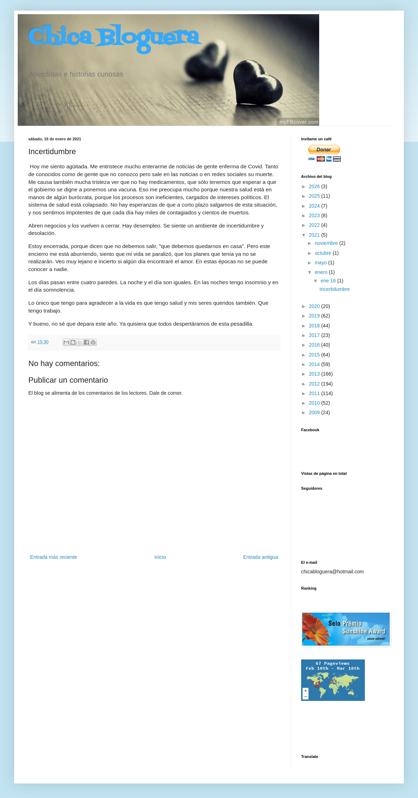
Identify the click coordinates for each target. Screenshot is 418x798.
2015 (315, 355)
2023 (315, 215)
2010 (315, 403)
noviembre (327, 243)
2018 (315, 325)
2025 (315, 196)
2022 (315, 225)
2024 (315, 206)
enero (322, 272)
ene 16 (329, 280)
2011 (315, 393)
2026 (315, 186)
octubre (324, 253)
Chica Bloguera (113, 38)
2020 (315, 306)
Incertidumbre (335, 289)
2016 (315, 345)
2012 (315, 384)
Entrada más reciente (53, 557)
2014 (315, 364)
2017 (315, 335)
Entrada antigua (260, 557)
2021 (315, 235)
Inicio (160, 557)
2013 (315, 374)
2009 (315, 412)
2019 (315, 316)
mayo (321, 262)
